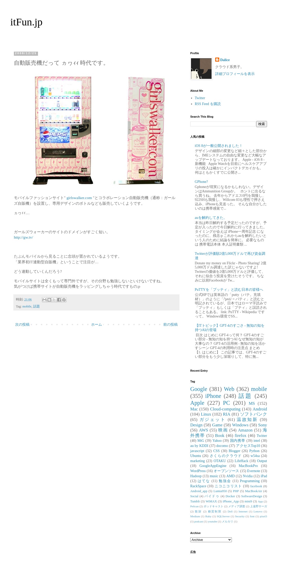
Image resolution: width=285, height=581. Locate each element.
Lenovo (258, 511)
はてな (204, 481)
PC (226, 403)
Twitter (200, 98)
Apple (197, 403)
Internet (243, 511)
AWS (203, 430)
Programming (250, 481)
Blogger (234, 451)
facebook (256, 486)
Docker (230, 496)
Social (194, 496)
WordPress (198, 471)
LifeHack (241, 461)
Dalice (225, 60)
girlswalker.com (79, 197)
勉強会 (225, 481)
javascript (197, 451)
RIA (226, 414)
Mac (194, 409)
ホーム (96, 324)
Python (254, 451)
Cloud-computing (225, 409)
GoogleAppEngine (213, 466)
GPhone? (201, 182)
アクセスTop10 (248, 446)
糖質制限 (215, 511)
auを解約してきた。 (211, 218)
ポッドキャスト (213, 506)
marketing (197, 461)
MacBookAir (253, 491)
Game (217, 425)
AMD (230, 476)
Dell (230, 511)
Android (260, 409)
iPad (264, 476)
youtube (212, 521)
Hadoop (196, 476)
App (260, 501)
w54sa (255, 456)
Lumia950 (220, 491)
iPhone (213, 396)
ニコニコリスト (228, 486)
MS (252, 403)
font (252, 516)
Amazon (245, 430)
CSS (216, 451)
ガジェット (213, 419)
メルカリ (227, 521)
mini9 (248, 501)
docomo (222, 446)
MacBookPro (248, 466)
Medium (195, 516)
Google (198, 389)
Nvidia (248, 476)
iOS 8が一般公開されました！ (219, 146)
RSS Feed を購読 (208, 104)
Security (239, 516)
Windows (240, 425)
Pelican (194, 506)
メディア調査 (236, 506)
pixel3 (263, 516)
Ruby (208, 516)
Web (229, 389)
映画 (223, 430)
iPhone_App (231, 501)
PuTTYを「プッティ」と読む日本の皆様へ (229, 290)
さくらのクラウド (226, 456)
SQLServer (223, 516)
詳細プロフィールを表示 (235, 74)
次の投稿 (22, 324)
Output (262, 461)
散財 (198, 511)
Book (219, 435)
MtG (200, 441)
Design (196, 425)
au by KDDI (199, 446)
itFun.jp (26, 22)
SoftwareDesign (251, 496)
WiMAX (211, 501)
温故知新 (247, 419)
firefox (240, 435)
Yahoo (217, 441)
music (214, 476)
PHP (236, 491)
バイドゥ (211, 496)
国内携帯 (237, 441)
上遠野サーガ (258, 506)
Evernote (253, 471)
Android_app (198, 491)
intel (256, 441)
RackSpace (198, 486)
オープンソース (226, 471)
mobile (26, 306)
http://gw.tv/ (23, 237)
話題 (36, 306)
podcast (198, 521)
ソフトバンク (253, 414)
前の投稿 (170, 324)
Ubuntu (195, 456)
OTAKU (220, 461)
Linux (206, 414)
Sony (262, 425)
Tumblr (195, 501)
